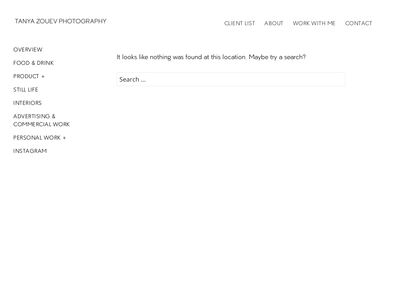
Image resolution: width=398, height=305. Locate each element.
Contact (358, 23)
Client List (239, 23)
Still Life (25, 90)
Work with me (314, 23)
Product (26, 76)
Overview (27, 50)
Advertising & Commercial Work (41, 120)
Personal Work (37, 138)
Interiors (27, 103)
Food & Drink (33, 63)
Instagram (30, 151)
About (274, 23)
